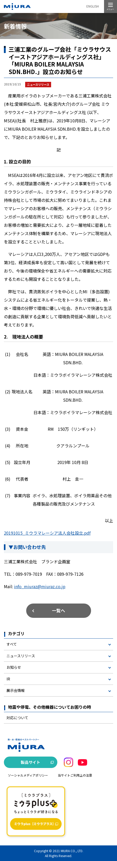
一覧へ (58, 610)
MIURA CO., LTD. (72, 851)
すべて (11, 644)
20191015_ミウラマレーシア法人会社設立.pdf (47, 533)
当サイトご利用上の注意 (75, 775)
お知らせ (13, 667)
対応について (17, 717)
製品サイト (30, 762)
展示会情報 (15, 690)
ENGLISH (92, 6)
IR (8, 678)
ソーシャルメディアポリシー (28, 775)
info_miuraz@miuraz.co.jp (39, 586)
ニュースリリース (20, 655)
